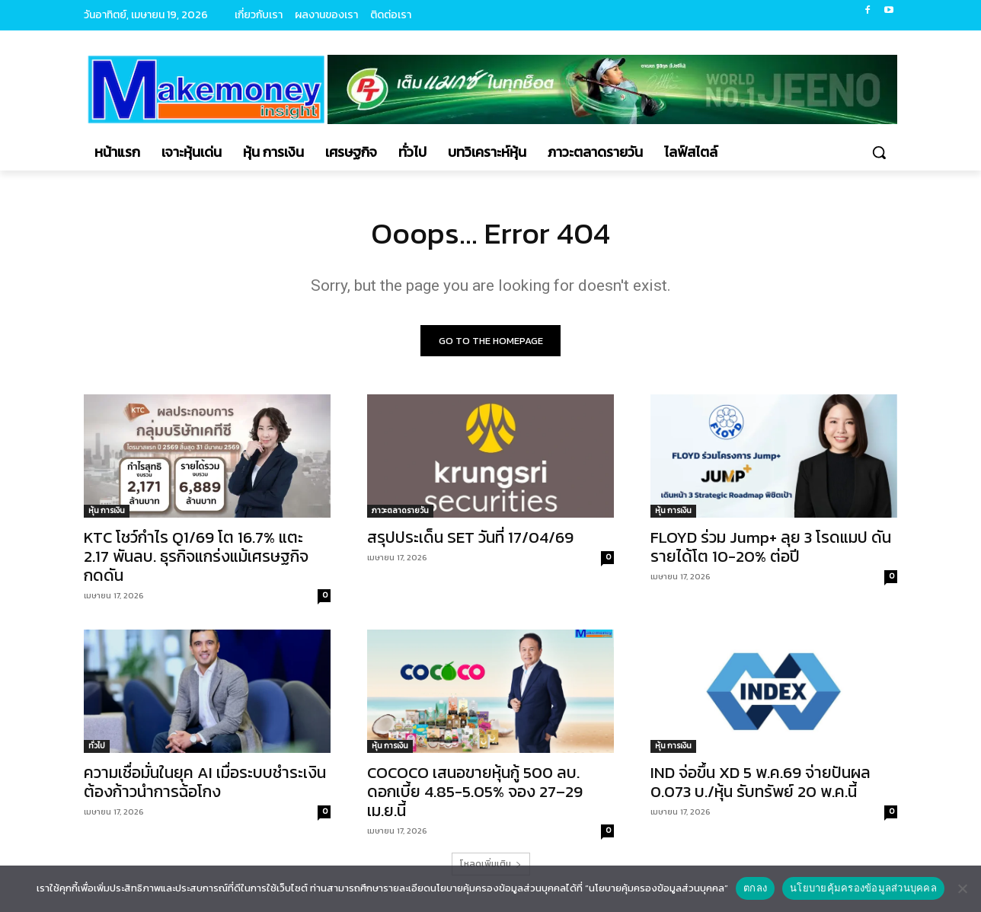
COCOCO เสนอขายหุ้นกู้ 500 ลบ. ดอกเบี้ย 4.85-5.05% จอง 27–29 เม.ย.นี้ (475, 791)
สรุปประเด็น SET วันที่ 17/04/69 (470, 537)
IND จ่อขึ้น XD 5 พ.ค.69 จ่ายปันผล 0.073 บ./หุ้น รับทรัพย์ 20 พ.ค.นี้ (760, 782)
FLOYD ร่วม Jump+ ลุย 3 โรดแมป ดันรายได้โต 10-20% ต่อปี (770, 546)
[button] (879, 152)
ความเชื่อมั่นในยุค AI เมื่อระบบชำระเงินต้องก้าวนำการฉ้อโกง (205, 782)
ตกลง (755, 888)
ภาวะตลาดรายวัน (400, 510)
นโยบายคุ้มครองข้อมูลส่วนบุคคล (863, 888)
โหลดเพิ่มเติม (491, 864)
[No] (962, 888)
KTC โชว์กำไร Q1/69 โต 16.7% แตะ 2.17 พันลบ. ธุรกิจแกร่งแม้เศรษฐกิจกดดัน (196, 556)
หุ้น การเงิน (106, 510)
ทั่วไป (96, 745)
